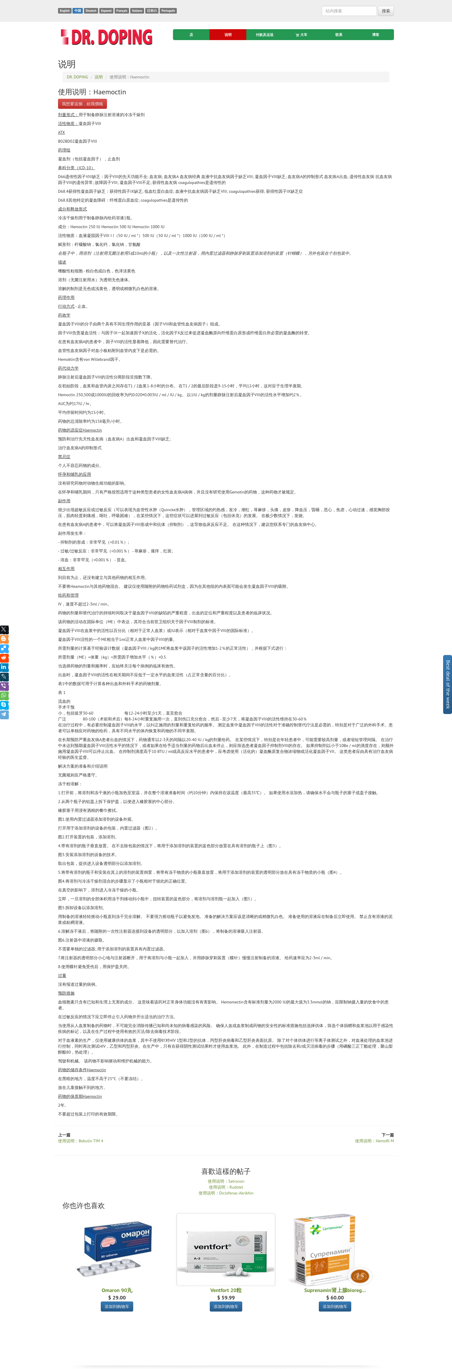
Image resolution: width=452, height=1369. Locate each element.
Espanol (106, 11)
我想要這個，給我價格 (82, 103)
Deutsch (91, 11)
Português (168, 11)
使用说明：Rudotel (226, 1187)
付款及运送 (264, 34)
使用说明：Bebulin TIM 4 (80, 1140)
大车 (301, 34)
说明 (228, 34)
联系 (338, 34)
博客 (375, 34)
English (65, 11)
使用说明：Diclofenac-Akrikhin (226, 1193)
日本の (152, 11)
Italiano (137, 11)
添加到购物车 (117, 1306)
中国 (78, 11)
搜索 (386, 11)
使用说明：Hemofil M (374, 1140)
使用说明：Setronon (226, 1181)
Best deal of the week (448, 684)
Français (121, 11)
